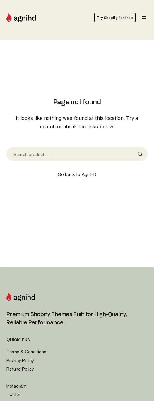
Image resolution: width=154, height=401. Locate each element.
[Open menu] (144, 17)
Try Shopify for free (115, 17)
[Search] (142, 154)
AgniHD (89, 174)
